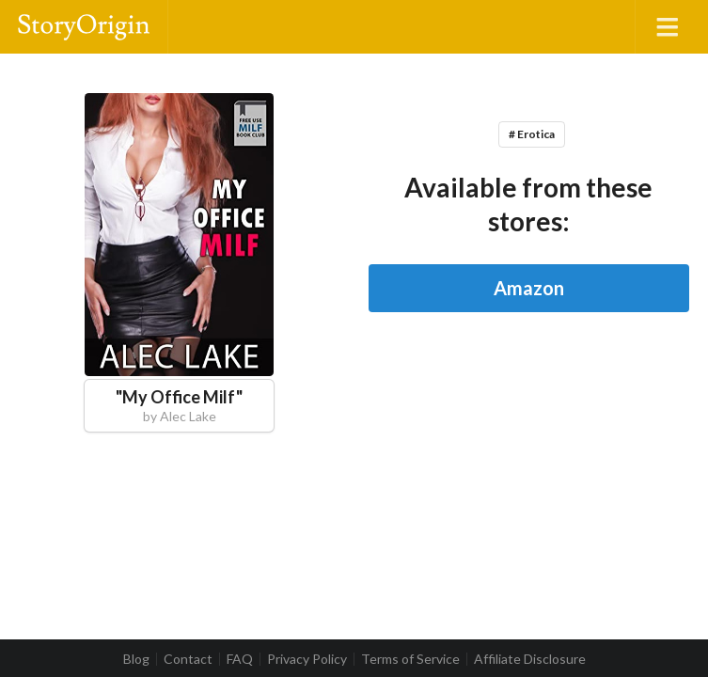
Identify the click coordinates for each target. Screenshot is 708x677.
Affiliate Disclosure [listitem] (530, 659)
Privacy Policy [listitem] (307, 659)
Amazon (529, 287)
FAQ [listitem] (240, 659)
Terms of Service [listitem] (410, 659)
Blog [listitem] (136, 659)
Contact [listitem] (188, 659)
